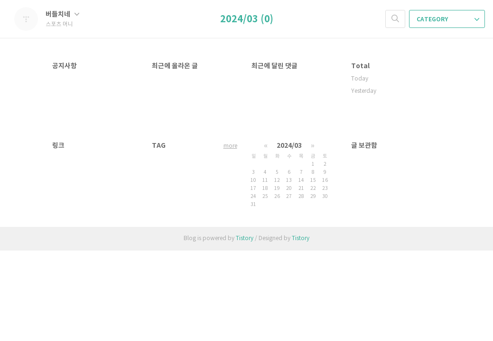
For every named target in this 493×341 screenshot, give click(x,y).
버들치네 (62, 14)
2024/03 (289, 146)
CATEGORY (448, 19)
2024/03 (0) (246, 19)
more (230, 146)
